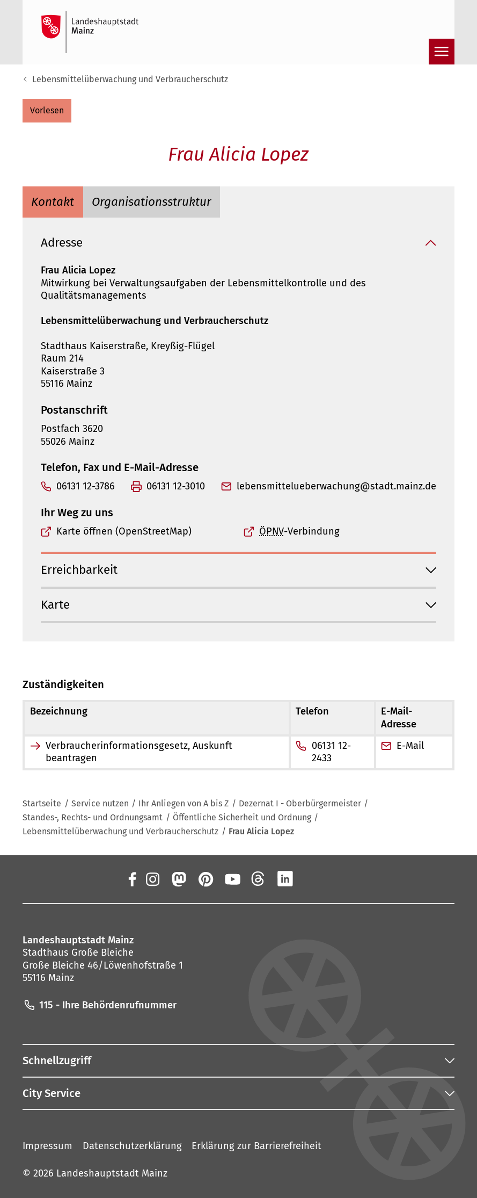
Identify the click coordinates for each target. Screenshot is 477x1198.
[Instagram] (152, 879)
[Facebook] (131, 879)
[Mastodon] (179, 879)
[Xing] (312, 879)
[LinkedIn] (285, 879)
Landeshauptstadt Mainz (111, 1173)
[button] (47, 110)
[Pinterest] (205, 879)
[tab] (53, 201)
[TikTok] (338, 879)
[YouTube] (232, 879)
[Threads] (258, 879)
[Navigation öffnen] (441, 51)
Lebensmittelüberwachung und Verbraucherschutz (130, 79)
